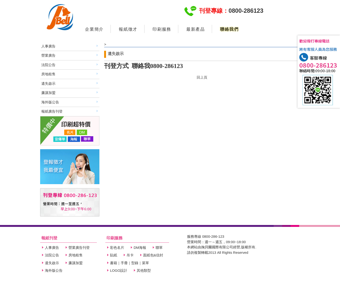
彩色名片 (117, 248)
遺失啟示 (48, 83)
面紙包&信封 (153, 255)
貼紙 (113, 255)
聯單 (159, 248)
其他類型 (144, 270)
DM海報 (140, 248)
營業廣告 (48, 55)
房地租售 (48, 74)
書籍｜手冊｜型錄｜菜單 (129, 263)
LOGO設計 (118, 270)
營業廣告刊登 (79, 248)
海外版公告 (50, 102)
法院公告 (48, 65)
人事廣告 (48, 46)
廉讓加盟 (48, 93)
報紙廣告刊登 (52, 111)
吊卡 (130, 255)
